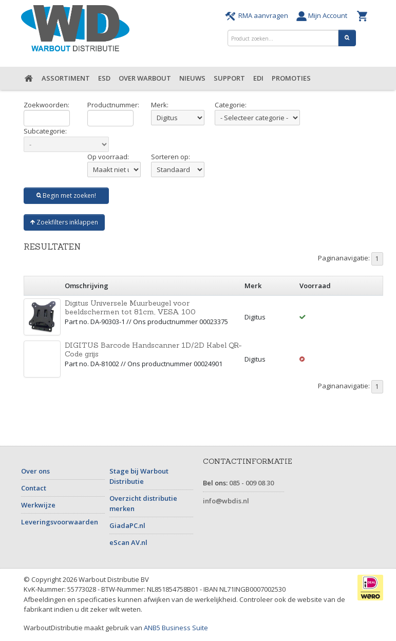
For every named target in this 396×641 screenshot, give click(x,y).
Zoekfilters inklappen (64, 222)
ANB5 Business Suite (176, 627)
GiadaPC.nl (127, 525)
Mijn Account (324, 15)
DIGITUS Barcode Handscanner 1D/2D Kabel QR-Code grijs (153, 350)
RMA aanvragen (258, 15)
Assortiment (66, 78)
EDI (258, 78)
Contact (33, 488)
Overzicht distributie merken (143, 503)
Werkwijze (38, 505)
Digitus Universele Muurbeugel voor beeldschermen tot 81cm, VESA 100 (130, 307)
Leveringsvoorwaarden (59, 521)
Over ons (35, 471)
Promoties (291, 78)
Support (229, 78)
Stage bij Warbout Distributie (138, 476)
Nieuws (192, 78)
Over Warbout (145, 78)
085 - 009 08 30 (251, 482)
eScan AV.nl (128, 542)
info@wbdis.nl (226, 500)
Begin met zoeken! (66, 195)
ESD (104, 78)
